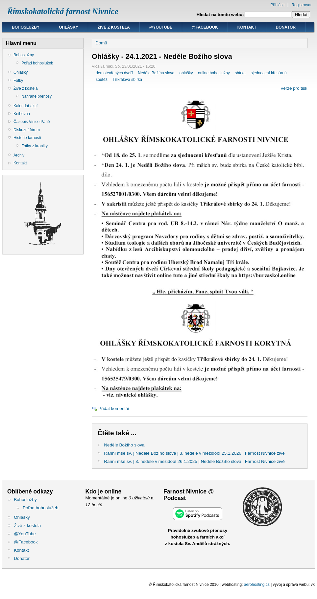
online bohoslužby (214, 73)
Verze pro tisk (293, 88)
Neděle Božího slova (156, 73)
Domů (101, 42)
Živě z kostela (114, 27)
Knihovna (21, 113)
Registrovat (301, 5)
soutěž (102, 79)
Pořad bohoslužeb (37, 63)
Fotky (18, 80)
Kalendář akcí (25, 106)
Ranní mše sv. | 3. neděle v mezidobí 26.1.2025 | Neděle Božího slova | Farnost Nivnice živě (194, 461)
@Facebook (205, 27)
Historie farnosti (27, 137)
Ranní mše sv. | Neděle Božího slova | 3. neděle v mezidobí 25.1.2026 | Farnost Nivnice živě (194, 453)
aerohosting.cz (257, 584)
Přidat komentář (114, 408)
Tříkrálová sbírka (127, 79)
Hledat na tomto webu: (221, 14)
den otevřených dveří (114, 73)
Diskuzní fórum (26, 130)
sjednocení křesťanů (269, 73)
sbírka (240, 73)
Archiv (18, 155)
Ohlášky (68, 27)
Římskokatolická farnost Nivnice (62, 11)
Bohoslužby (25, 27)
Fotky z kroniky (34, 146)
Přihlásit (278, 5)
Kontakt (246, 27)
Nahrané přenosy (36, 96)
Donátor (286, 27)
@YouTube (160, 27)
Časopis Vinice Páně (31, 121)
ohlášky (186, 73)
